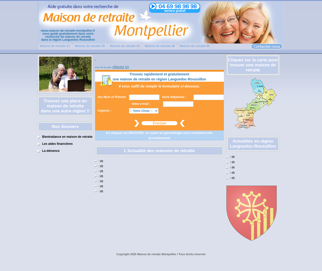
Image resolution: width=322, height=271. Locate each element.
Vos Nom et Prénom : (112, 99)
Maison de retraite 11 (55, 46)
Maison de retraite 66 (195, 46)
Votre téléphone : (174, 97)
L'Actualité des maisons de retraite (159, 150)
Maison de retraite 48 (160, 46)
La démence (51, 151)
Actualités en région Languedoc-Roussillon (253, 144)
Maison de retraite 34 (125, 46)
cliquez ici (120, 67)
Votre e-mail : (141, 104)
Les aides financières (57, 144)
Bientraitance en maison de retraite (67, 137)
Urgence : (104, 110)
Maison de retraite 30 (90, 46)
